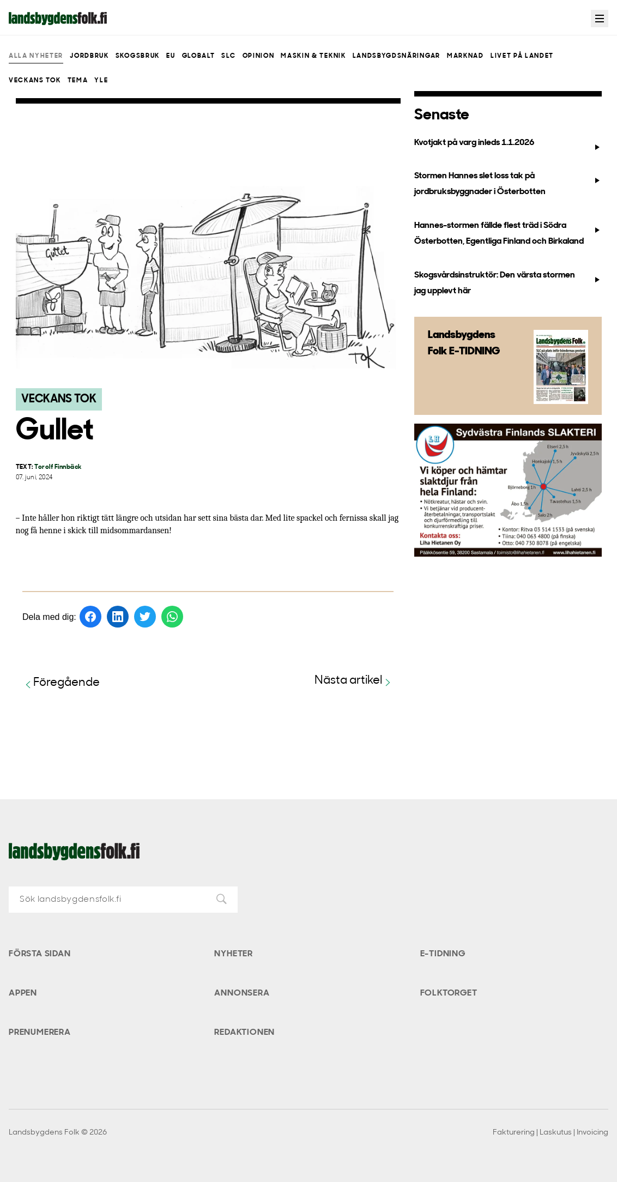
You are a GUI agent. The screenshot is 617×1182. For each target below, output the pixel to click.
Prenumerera (40, 1032)
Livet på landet (522, 56)
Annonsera (241, 993)
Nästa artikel (354, 681)
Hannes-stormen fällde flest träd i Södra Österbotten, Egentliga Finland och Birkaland (508, 233)
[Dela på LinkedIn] (118, 617)
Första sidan (40, 954)
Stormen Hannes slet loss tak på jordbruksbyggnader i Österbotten (508, 184)
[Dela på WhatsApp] (172, 617)
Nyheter (233, 954)
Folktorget (448, 993)
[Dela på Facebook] (90, 617)
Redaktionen (244, 1032)
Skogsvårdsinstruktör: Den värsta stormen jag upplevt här (508, 283)
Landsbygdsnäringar (396, 56)
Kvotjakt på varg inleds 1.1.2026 (508, 145)
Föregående (61, 683)
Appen (23, 993)
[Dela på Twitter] (145, 617)
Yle (101, 80)
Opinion (259, 56)
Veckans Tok (35, 80)
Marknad (465, 56)
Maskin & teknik (313, 56)
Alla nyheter (36, 56)
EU (170, 56)
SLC (228, 56)
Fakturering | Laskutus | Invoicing (550, 1133)
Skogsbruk (138, 56)
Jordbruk (89, 56)
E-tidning (442, 954)
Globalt (198, 56)
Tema (78, 80)
